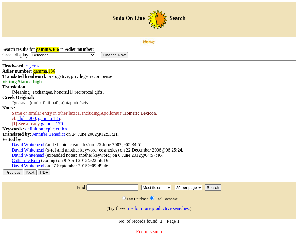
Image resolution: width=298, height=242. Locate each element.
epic (50, 128)
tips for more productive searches (158, 208)
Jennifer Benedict (48, 134)
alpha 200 (26, 118)
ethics (61, 128)
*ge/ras (32, 65)
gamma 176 (52, 123)
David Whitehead (28, 144)
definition (34, 128)
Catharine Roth (26, 160)
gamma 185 (49, 118)
